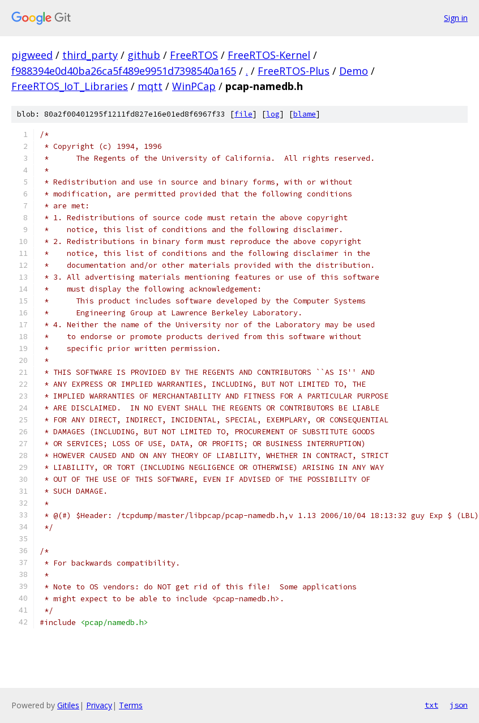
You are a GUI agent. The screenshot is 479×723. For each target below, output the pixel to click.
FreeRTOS (194, 55)
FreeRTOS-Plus (294, 71)
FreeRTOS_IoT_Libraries (69, 86)
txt (431, 705)
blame (304, 114)
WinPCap (194, 86)
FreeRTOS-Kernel (269, 55)
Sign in (456, 17)
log (273, 114)
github (143, 55)
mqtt (150, 86)
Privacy (99, 705)
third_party (90, 55)
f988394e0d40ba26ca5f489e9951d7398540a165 (123, 71)
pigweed (32, 55)
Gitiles (68, 705)
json (459, 705)
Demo (353, 71)
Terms (131, 705)
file (243, 114)
